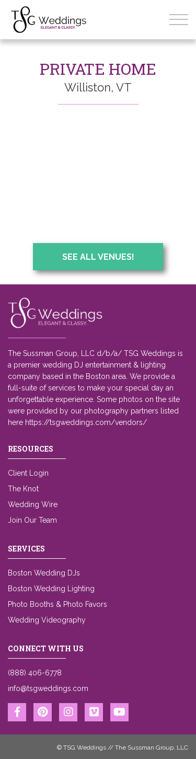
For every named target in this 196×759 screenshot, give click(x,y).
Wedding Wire (32, 504)
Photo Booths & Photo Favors (57, 604)
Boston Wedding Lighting (51, 588)
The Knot (23, 489)
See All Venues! (98, 257)
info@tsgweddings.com (48, 688)
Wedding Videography (47, 620)
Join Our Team (32, 520)
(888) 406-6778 (35, 673)
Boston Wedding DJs (44, 573)
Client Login (28, 473)
